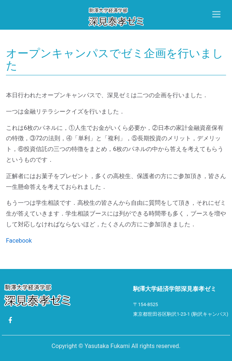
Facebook (19, 240)
